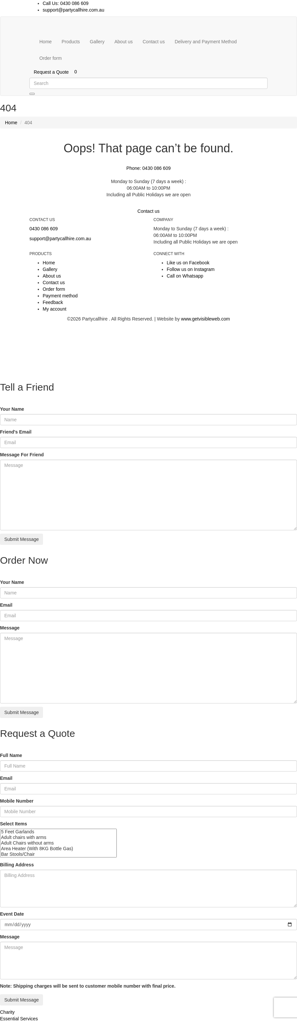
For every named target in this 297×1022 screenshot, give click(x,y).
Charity (7, 1012)
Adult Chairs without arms (58, 843)
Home (45, 41)
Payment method (60, 295)
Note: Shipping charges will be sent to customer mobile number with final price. (88, 986)
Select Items (13, 823)
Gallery (97, 41)
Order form (50, 58)
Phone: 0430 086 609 (148, 168)
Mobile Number (16, 801)
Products (71, 41)
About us (123, 41)
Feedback (53, 302)
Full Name (11, 755)
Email (6, 605)
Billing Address (17, 864)
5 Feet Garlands (58, 832)
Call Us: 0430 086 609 (66, 3)
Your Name (12, 409)
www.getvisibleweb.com (205, 319)
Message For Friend (22, 454)
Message (10, 627)
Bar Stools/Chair (58, 854)
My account (54, 309)
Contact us (154, 41)
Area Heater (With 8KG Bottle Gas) (58, 849)
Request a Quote (51, 72)
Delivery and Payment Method (206, 41)
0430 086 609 (43, 228)
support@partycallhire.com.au (73, 10)
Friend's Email (15, 432)
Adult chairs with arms (58, 837)
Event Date (12, 914)
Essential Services (19, 1018)
